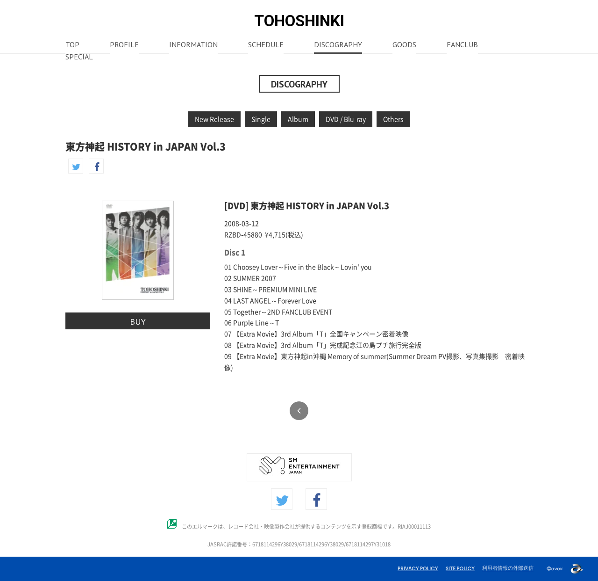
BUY (138, 321)
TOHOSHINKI (299, 21)
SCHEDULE (266, 45)
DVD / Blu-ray (346, 119)
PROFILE (124, 45)
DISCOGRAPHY (338, 45)
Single (261, 119)
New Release (214, 119)
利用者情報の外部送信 (508, 568)
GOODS (404, 45)
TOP (72, 45)
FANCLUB (462, 45)
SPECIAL (79, 57)
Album (298, 119)
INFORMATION (193, 45)
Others (393, 119)
